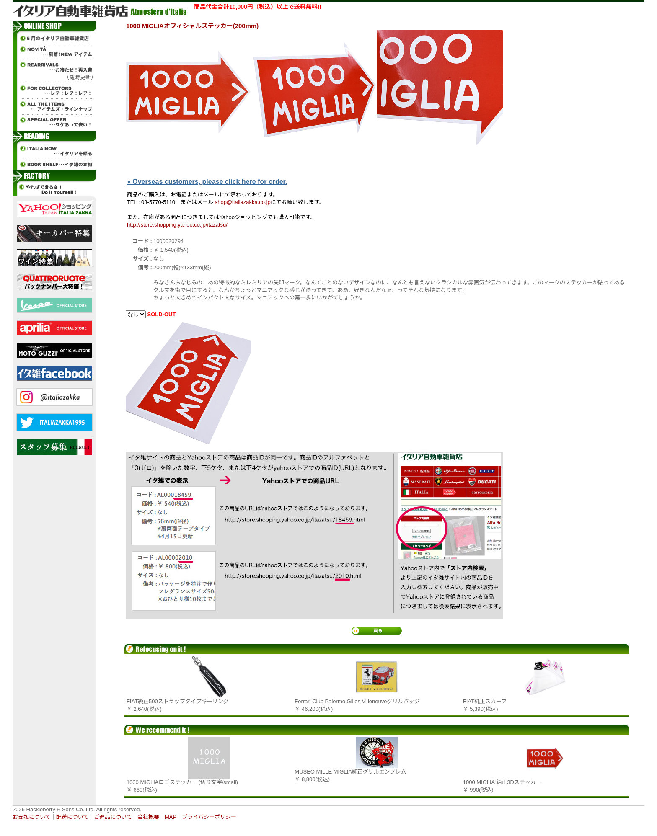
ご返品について (113, 817)
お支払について (32, 817)
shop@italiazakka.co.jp (243, 202)
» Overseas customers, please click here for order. (207, 181)
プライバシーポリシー (209, 817)
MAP (170, 817)
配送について (72, 817)
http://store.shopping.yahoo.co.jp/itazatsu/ (177, 225)
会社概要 (148, 817)
